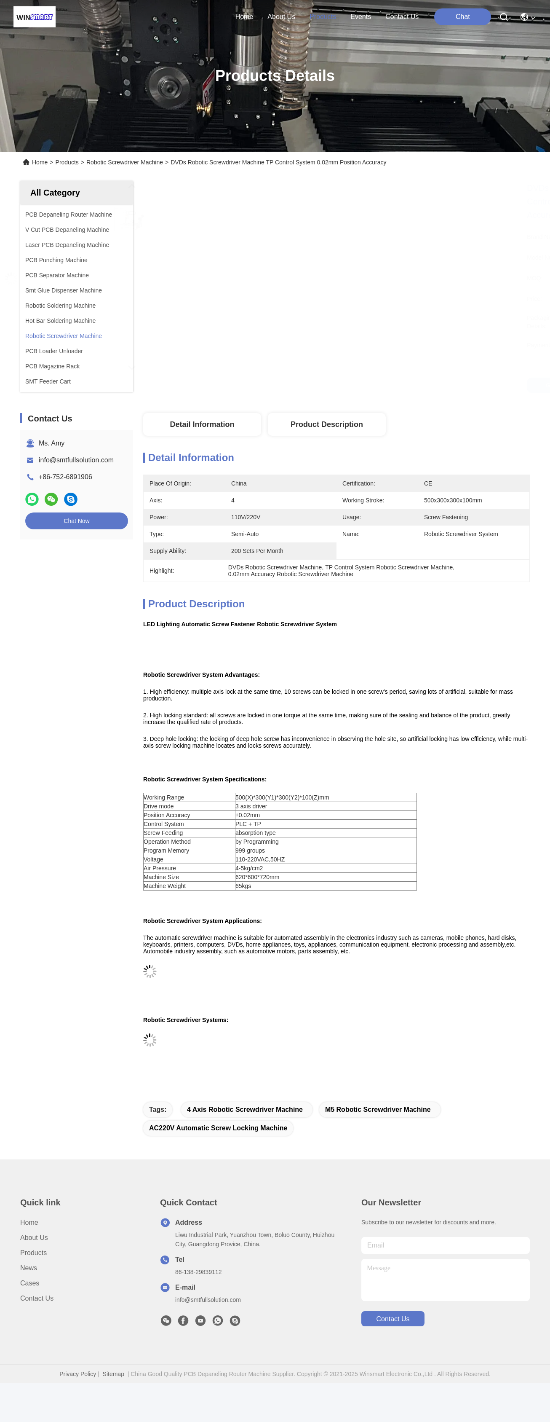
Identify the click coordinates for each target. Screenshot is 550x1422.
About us (34, 1237)
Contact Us (36, 1298)
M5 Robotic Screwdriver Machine (378, 1109)
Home (244, 16)
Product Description (327, 424)
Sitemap (113, 1374)
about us (281, 16)
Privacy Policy (77, 1374)
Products (67, 162)
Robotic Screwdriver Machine (124, 162)
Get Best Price (426, 385)
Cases (29, 1283)
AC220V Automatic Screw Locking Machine (218, 1128)
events (360, 16)
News (28, 1268)
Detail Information (202, 424)
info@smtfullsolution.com (76, 460)
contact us (402, 16)
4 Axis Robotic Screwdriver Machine (245, 1109)
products (323, 16)
